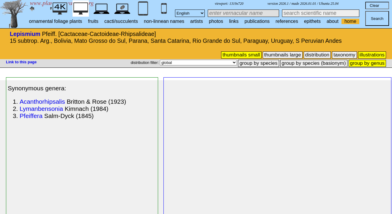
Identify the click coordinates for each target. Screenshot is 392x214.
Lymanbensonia (41, 108)
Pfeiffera (31, 115)
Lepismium (25, 34)
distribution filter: (145, 62)
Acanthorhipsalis (42, 101)
